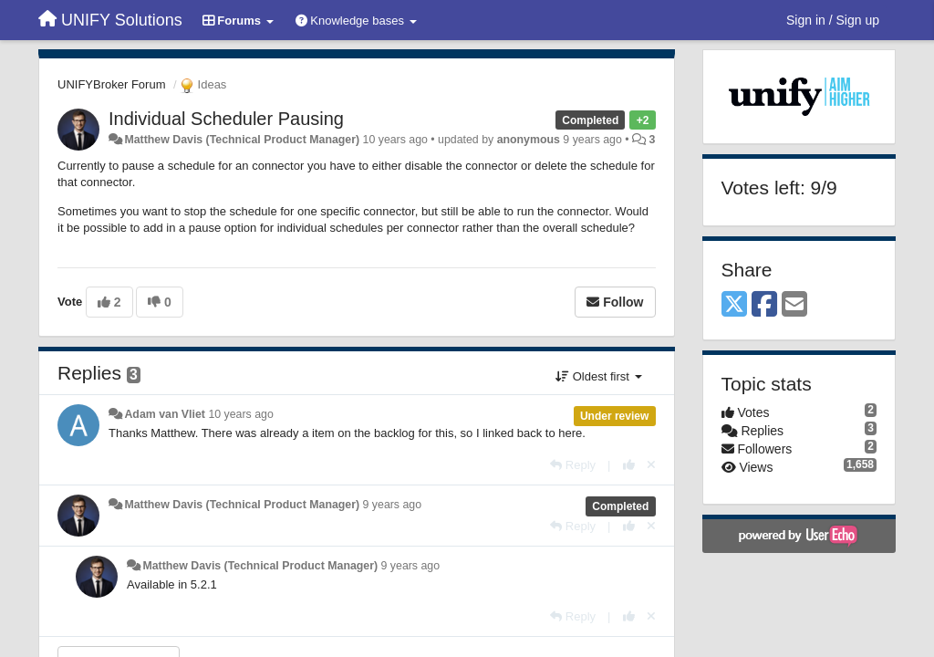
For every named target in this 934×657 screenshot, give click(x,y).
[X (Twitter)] (734, 305)
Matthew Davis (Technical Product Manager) (241, 139)
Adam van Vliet (164, 414)
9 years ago (392, 504)
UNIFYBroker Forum (111, 84)
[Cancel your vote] (651, 465)
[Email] (794, 305)
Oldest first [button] (598, 376)
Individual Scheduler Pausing (226, 119)
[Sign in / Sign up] (833, 20)
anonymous (528, 139)
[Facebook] (764, 305)
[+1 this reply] (629, 465)
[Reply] (573, 465)
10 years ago (240, 414)
